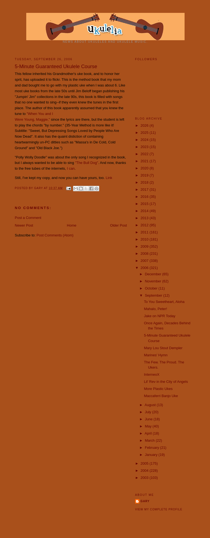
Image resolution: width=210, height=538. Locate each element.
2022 (145, 154)
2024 (145, 140)
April (149, 433)
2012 (145, 225)
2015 (145, 204)
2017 (145, 189)
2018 (145, 182)
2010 (145, 239)
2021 (145, 161)
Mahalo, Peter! (155, 309)
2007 (145, 261)
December (153, 274)
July (148, 412)
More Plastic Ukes (158, 389)
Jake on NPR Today (159, 316)
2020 (145, 168)
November (153, 281)
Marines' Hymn (155, 355)
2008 (145, 253)
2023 (145, 147)
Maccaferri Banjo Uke (161, 396)
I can (71, 168)
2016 (145, 197)
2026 (145, 125)
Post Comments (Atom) (55, 235)
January (152, 455)
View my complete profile (158, 509)
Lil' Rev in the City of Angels (166, 382)
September (154, 295)
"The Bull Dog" (86, 163)
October (152, 288)
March (150, 440)
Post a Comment (28, 218)
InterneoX (151, 374)
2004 (145, 470)
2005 (145, 463)
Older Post (118, 225)
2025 (145, 133)
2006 (145, 268)
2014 (145, 211)
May (149, 426)
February (152, 448)
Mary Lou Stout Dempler (163, 348)
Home (72, 225)
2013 (145, 218)
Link (109, 178)
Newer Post (24, 225)
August (151, 405)
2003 (145, 478)
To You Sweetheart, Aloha (164, 302)
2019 (145, 175)
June (149, 419)
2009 (145, 246)
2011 (145, 232)
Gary (39, 188)
